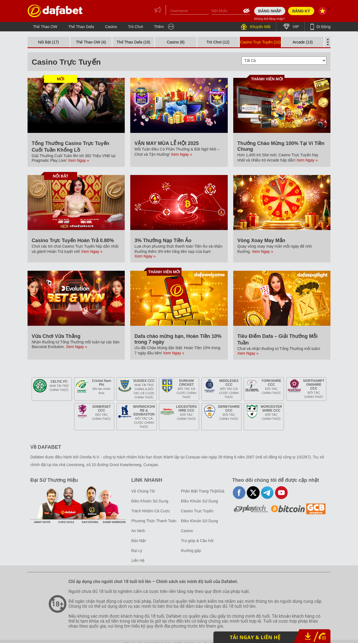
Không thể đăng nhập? (269, 18)
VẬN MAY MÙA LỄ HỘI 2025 (166, 143)
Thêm (159, 26)
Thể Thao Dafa (81, 26)
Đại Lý (136, 550)
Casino (111, 26)
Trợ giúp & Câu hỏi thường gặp (197, 545)
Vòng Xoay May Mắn (261, 240)
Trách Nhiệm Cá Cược (150, 511)
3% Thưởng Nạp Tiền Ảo (162, 240)
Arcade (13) (303, 42)
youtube (281, 492)
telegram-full (267, 492)
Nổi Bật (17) (48, 42)
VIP (295, 26)
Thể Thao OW (45, 26)
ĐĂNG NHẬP (269, 11)
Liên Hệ (138, 560)
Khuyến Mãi (259, 26)
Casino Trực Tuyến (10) (260, 42)
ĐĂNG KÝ (301, 11)
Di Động (322, 26)
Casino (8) (176, 42)
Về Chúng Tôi (143, 491)
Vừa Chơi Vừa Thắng (56, 336)
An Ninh (138, 531)
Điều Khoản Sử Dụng (149, 501)
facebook (239, 492)
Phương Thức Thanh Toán (154, 521)
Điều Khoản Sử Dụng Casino (199, 526)
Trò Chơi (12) (218, 42)
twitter (253, 492)
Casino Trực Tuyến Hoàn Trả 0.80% (73, 240)
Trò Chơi (135, 26)
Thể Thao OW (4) (91, 42)
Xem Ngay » (78, 160)
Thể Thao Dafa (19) (133, 42)
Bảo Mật (138, 540)
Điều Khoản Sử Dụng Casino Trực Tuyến (199, 506)
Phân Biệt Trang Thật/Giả (202, 491)
